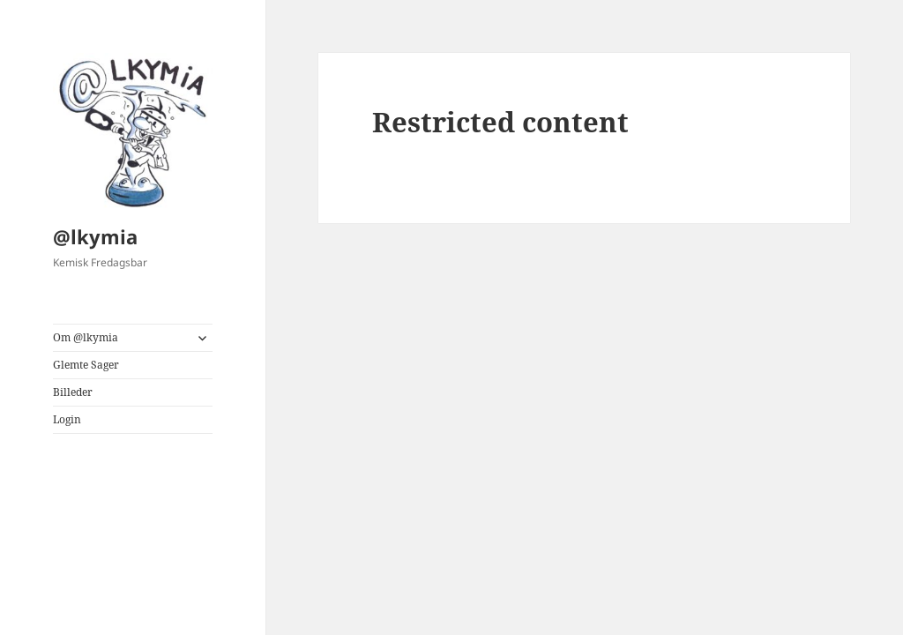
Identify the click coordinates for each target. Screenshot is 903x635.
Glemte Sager (86, 364)
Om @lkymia (85, 337)
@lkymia (95, 236)
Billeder (73, 392)
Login (67, 419)
